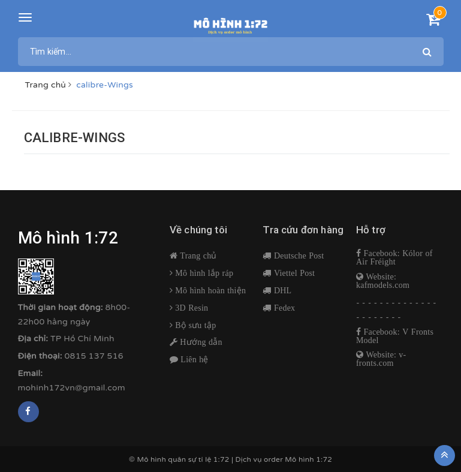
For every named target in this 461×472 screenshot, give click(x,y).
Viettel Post (293, 273)
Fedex (284, 307)
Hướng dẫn (199, 342)
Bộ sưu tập (194, 325)
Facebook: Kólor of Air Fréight (394, 257)
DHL (282, 290)
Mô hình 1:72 (308, 459)
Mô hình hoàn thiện (209, 290)
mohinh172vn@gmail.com (71, 388)
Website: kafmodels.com (382, 280)
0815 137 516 (94, 356)
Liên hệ (193, 359)
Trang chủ (197, 255)
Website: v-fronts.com (381, 358)
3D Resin (190, 307)
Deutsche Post (298, 255)
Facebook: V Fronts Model (394, 335)
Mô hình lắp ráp (203, 273)
